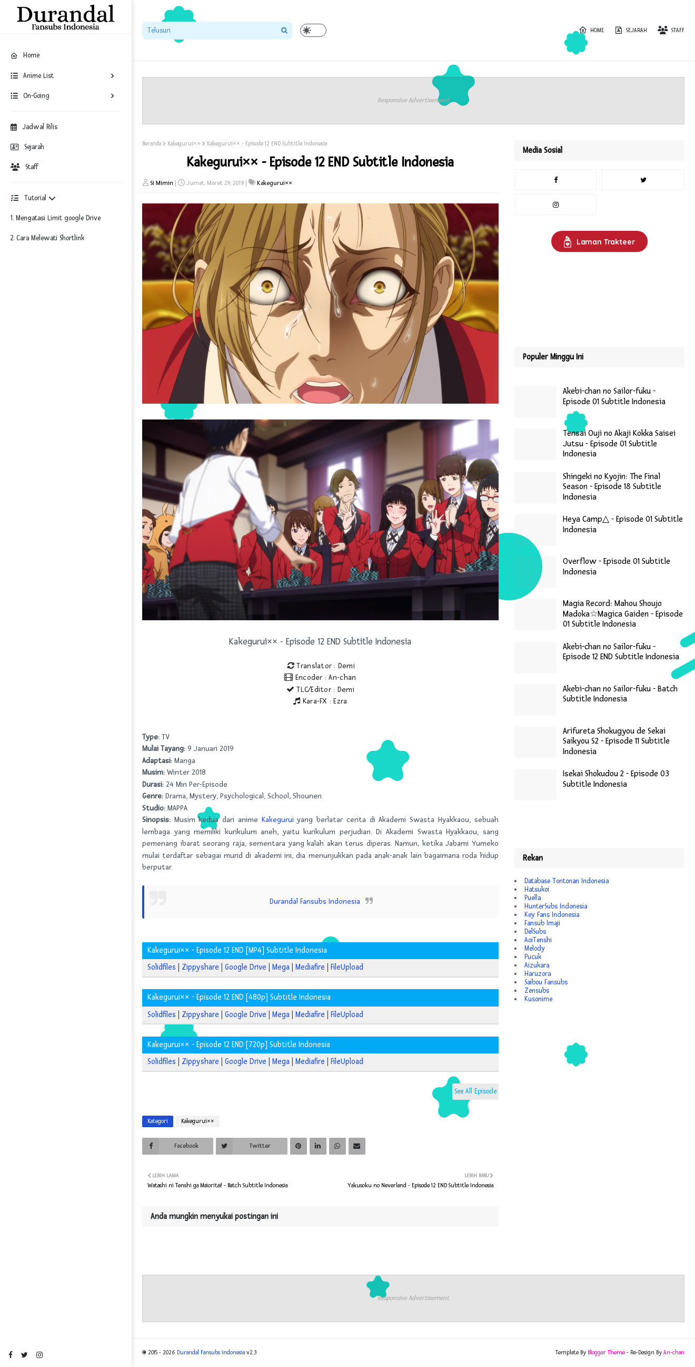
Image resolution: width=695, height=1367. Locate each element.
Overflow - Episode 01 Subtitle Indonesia (616, 566)
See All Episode (475, 1091)
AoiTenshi (538, 940)
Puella (532, 898)
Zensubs (536, 991)
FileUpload (347, 967)
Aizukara (536, 965)
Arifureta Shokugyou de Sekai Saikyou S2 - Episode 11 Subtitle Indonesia (616, 741)
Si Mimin (161, 183)
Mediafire (310, 967)
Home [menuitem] (25, 55)
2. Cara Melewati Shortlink (47, 238)
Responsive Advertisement (413, 100)
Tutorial (33, 198)
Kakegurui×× (184, 143)
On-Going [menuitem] (30, 96)
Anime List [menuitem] (32, 76)
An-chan (673, 1352)
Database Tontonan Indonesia (566, 881)
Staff (24, 167)
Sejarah (27, 147)
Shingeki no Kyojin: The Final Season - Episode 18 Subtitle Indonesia (612, 487)
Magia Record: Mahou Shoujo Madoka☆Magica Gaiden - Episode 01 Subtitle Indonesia (623, 614)
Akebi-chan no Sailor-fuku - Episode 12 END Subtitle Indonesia (621, 652)
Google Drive (245, 967)
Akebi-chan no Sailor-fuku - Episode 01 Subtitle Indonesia (614, 396)
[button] (313, 30)
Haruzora (537, 974)
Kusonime (538, 999)
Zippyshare (200, 967)
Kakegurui (278, 819)
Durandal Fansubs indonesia (211, 1352)
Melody (534, 948)
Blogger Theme (606, 1352)
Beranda (151, 143)
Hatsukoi (536, 889)
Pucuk (532, 957)
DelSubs (535, 931)
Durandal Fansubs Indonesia (315, 901)
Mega (281, 967)
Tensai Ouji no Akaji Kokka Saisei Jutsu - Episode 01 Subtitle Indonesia (619, 443)
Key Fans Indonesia (551, 915)
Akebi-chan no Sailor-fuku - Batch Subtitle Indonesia (620, 694)
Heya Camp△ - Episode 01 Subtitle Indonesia (623, 524)
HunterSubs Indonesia (555, 906)
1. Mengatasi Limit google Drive (56, 218)
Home (591, 30)
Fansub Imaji (542, 923)
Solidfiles (161, 967)
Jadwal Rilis (34, 127)
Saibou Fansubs (546, 982)
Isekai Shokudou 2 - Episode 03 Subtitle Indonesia (616, 779)
